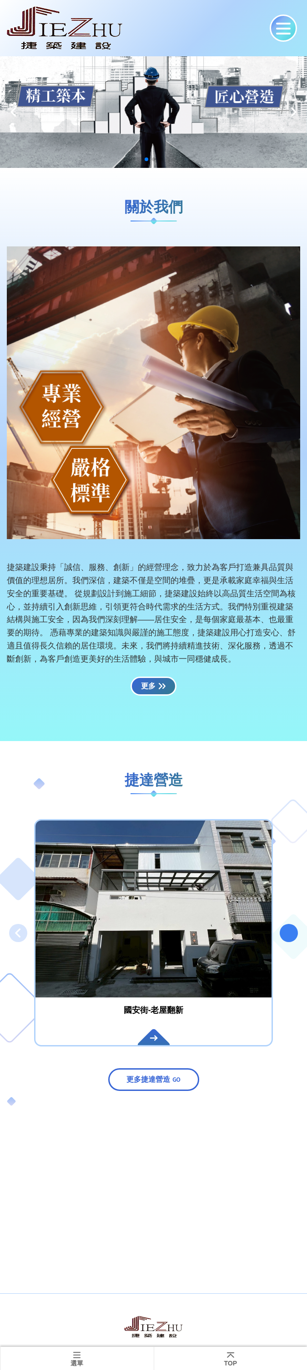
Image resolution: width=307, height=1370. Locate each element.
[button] (13, 112)
